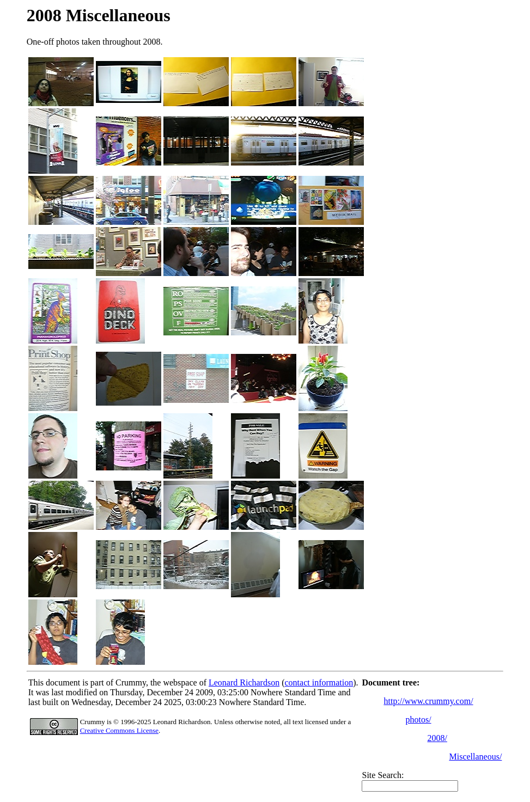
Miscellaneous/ (475, 756)
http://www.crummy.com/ (428, 701)
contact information (318, 682)
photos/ (418, 719)
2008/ (437, 738)
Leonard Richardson (244, 682)
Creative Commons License (119, 730)
